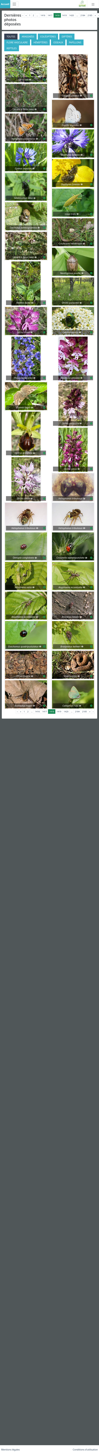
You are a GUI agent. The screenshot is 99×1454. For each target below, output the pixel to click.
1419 (64, 15)
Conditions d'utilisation (85, 1449)
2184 (82, 15)
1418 (57, 15)
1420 (71, 15)
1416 (43, 15)
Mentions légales (10, 1449)
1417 (50, 15)
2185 (90, 15)
